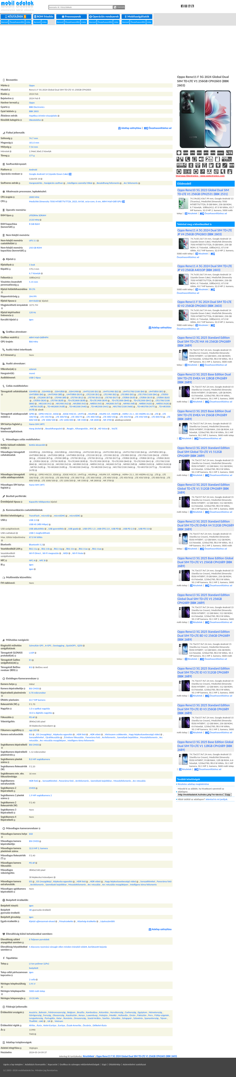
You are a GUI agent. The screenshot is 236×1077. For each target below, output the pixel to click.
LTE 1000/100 (48, 419)
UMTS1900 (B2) (111, 391)
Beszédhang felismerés (108, 183)
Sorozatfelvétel (36, 737)
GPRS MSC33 (45, 413)
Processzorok (71, 16)
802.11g (58, 548)
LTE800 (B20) (163, 397)
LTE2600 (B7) (44, 397)
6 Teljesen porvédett (39, 939)
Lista (28, 22)
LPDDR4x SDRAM (37, 215)
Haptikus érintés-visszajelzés (43, 115)
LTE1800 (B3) (127, 394)
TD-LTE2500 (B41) (142, 400)
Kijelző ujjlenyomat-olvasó (42, 921)
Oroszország (80, 1018)
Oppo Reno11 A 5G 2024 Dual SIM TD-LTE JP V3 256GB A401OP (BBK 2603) (204, 268)
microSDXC (74, 515)
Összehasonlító (17, 22)
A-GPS (48, 645)
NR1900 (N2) (62, 403)
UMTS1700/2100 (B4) (133, 391)
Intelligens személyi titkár (79, 183)
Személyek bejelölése (127, 737)
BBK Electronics (37, 107)
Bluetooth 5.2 (36, 544)
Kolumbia (103, 1012)
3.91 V (32, 983)
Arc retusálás (139, 780)
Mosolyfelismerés (148, 737)
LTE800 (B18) (128, 397)
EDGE (56, 413)
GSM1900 (74, 391)
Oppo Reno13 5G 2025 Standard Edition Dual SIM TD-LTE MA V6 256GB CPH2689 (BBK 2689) (204, 341)
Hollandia (123, 1015)
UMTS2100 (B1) (91, 391)
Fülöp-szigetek (162, 1015)
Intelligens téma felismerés (81, 740)
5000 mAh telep (37, 991)
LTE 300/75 (76, 416)
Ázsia (39, 1025)
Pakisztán (141, 1015)
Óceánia (87, 1025)
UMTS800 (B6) (36, 394)
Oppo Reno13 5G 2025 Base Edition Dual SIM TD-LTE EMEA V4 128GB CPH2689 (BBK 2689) (204, 378)
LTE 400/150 (109, 416)
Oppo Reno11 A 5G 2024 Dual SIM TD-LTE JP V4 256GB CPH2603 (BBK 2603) (204, 232)
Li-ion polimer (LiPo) (39, 963)
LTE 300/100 (93, 416)
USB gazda (73, 528)
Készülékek (16, 16)
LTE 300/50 (61, 416)
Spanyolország (151, 1018)
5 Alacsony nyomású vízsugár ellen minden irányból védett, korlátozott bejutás (68, 946)
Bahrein (43, 1012)
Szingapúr (127, 1018)
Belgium (71, 1012)
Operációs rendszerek (104, 16)
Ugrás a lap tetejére (13, 1064)
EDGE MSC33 (69, 413)
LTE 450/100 (141, 416)
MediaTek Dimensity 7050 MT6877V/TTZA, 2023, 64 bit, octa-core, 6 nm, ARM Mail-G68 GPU (75, 201)
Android (33, 169)
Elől (31, 833)
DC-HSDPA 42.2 (143, 413)
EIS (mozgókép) (44, 734)
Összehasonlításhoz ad (157, 128)
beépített (33, 968)
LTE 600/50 (157, 416)
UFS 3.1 (33, 240)
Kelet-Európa (49, 1025)
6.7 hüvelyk (34, 273)
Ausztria (33, 1012)
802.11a (33, 548)
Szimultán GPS (36, 645)
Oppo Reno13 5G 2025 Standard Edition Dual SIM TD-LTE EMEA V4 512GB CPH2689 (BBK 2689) (205, 525)
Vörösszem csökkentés (116, 734)
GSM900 (46, 391)
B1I (30, 667)
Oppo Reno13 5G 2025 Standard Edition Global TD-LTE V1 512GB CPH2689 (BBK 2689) (203, 488)
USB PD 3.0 (143, 528)
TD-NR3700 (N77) (146, 406)
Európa (61, 1025)
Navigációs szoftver (53, 183)
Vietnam (59, 1021)
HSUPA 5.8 (104, 413)
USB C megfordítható (39, 532)
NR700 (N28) (36, 406)
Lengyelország (36, 1018)
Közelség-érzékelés (87, 921)
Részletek (191, 213)
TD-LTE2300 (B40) (120, 400)
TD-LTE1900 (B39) (98, 400)
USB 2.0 (33, 520)
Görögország (35, 1015)
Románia (67, 1018)
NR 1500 (82, 419)
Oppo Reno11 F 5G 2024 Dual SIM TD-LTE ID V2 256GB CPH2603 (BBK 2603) (204, 304)
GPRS (31, 413)
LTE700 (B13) (94, 397)
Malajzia (103, 1015)
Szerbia (105, 1018)
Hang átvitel (35, 428)
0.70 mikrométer (37, 692)
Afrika (32, 1025)
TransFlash (34, 515)
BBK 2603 (34, 111)
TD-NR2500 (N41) (100, 406)
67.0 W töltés (35, 537)
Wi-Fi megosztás (51, 553)
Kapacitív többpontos (39, 501)
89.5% (32, 289)
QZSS (79, 645)
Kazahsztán (71, 1015)
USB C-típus (35, 377)
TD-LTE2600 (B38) (76, 400)
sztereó (32, 369)
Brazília (80, 1012)
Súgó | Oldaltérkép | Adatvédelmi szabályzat (124, 1064)
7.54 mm (33, 146)
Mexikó (113, 1015)
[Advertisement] (118, 50)
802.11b (45, 548)
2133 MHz (34, 219)
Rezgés (70, 428)
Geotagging (58, 645)
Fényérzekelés (66, 921)
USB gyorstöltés (56, 528)
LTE (156, 413)
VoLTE (115, 428)
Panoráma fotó (92, 737)
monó (32, 373)
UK (48, 1021)
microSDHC (59, 515)
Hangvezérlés (35, 183)
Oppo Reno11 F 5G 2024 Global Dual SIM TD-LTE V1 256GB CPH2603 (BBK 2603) (136, 1056)
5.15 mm (33, 281)
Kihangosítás (81, 428)
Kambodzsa (91, 1012)
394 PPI (33, 296)
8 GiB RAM (34, 224)
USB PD (115, 528)
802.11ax (96, 548)
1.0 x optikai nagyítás (39, 708)
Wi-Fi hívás (77, 553)
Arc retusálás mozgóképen (53, 740)
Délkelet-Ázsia (100, 1025)
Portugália (50, 1018)
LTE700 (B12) (77, 397)
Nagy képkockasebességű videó (144, 734)
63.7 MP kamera (37, 699)
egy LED (33, 730)
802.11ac (83, 548)
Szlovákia (115, 1018)
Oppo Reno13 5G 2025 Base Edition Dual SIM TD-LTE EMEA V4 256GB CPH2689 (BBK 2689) (204, 415)
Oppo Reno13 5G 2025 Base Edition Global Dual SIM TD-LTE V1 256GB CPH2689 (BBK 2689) (205, 562)
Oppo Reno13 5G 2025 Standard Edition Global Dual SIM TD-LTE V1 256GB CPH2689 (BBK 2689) (203, 599)
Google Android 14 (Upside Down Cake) (49, 174)
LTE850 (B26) (39, 400)
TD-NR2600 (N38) (56, 406)
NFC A (32, 560)
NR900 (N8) (129, 403)
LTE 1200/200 (66, 419)
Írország (47, 1015)
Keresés (119, 7)
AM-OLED (34, 300)
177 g (32, 155)
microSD (45, 515)
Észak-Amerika (74, 1025)
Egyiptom (142, 1012)
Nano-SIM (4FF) (37, 424)
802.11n (70, 548)
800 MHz (33, 341)
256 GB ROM (35, 247)
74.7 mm (33, 138)
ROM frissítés (44, 16)
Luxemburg (92, 1015)
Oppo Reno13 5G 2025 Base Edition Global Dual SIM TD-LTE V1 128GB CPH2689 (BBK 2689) (205, 746)
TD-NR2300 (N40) (78, 406)
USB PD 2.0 (128, 528)
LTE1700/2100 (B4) (147, 394)
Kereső (5, 22)
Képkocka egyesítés (62, 734)
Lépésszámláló (107, 921)
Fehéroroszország (57, 1012)
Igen (31, 319)
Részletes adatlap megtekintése (193, 784)
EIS (30, 734)
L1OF (31, 652)
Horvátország (116, 1012)
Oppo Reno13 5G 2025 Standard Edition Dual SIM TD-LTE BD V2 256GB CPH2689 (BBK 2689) (203, 635)
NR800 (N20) (145, 403)
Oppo (32, 85)
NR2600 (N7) (112, 403)
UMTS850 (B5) (156, 391)
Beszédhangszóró (53, 428)
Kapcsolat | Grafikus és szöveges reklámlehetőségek (73, 1064)
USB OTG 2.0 (103, 528)
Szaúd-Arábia (94, 1018)
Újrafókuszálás (53, 737)
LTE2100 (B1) (93, 394)
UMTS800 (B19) (74, 394)
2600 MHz (34, 197)
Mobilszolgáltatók (137, 16)
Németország (155, 1012)
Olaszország (58, 1015)
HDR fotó (81, 734)
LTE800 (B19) (146, 397)
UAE (41, 1021)
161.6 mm (34, 142)
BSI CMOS (34, 688)
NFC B (42, 560)
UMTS (81, 413)
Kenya (82, 1015)
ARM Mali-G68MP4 (38, 337)
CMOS (32, 788)
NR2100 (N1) (45, 403)
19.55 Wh (34, 998)
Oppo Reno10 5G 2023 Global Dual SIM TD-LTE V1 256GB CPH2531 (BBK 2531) (203, 192)
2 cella (32, 979)
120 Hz (32, 312)
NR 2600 (94, 419)
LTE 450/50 (125, 416)
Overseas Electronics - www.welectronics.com (200, 176)
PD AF (32, 717)
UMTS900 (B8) (55, 394)
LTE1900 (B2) (110, 394)
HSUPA (91, 413)
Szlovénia (138, 1018)
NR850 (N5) (96, 403)
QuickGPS (71, 645)
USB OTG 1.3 (89, 528)
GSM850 (33, 391)
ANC (92, 428)
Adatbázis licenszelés (35, 1064)
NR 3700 (107, 419)
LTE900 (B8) (60, 397)
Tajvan (163, 1018)
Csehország (130, 1012)
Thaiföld (33, 1021)
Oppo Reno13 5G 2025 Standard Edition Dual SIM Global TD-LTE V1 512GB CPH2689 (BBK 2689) (203, 452)
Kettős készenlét (37, 444)
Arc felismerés (131, 183)
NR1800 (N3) (79, 403)
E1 (30, 659)
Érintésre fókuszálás (74, 737)
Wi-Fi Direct (35, 553)
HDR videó (95, 734)
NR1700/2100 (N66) (123, 406)
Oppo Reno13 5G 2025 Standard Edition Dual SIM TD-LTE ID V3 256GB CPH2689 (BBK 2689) (203, 709)
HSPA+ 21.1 (128, 413)
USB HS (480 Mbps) (38, 524)
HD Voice (102, 428)
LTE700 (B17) (111, 397)
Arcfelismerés (108, 737)
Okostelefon (35, 119)
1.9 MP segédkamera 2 (40, 795)
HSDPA (114, 413)
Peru (150, 1015)
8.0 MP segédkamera (39, 759)
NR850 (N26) (162, 403)
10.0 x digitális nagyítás (40, 712)
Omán (132, 1015)
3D (30, 909)
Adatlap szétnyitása (129, 128)
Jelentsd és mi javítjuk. (217, 799)
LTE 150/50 (46, 416)
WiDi (65, 553)
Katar (59, 1018)
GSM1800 (60, 391)
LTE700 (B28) (57, 400)
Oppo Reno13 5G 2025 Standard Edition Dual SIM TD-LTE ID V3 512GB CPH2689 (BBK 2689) (203, 672)
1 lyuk (32, 264)
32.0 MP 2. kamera (38, 848)
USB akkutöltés (36, 528)
